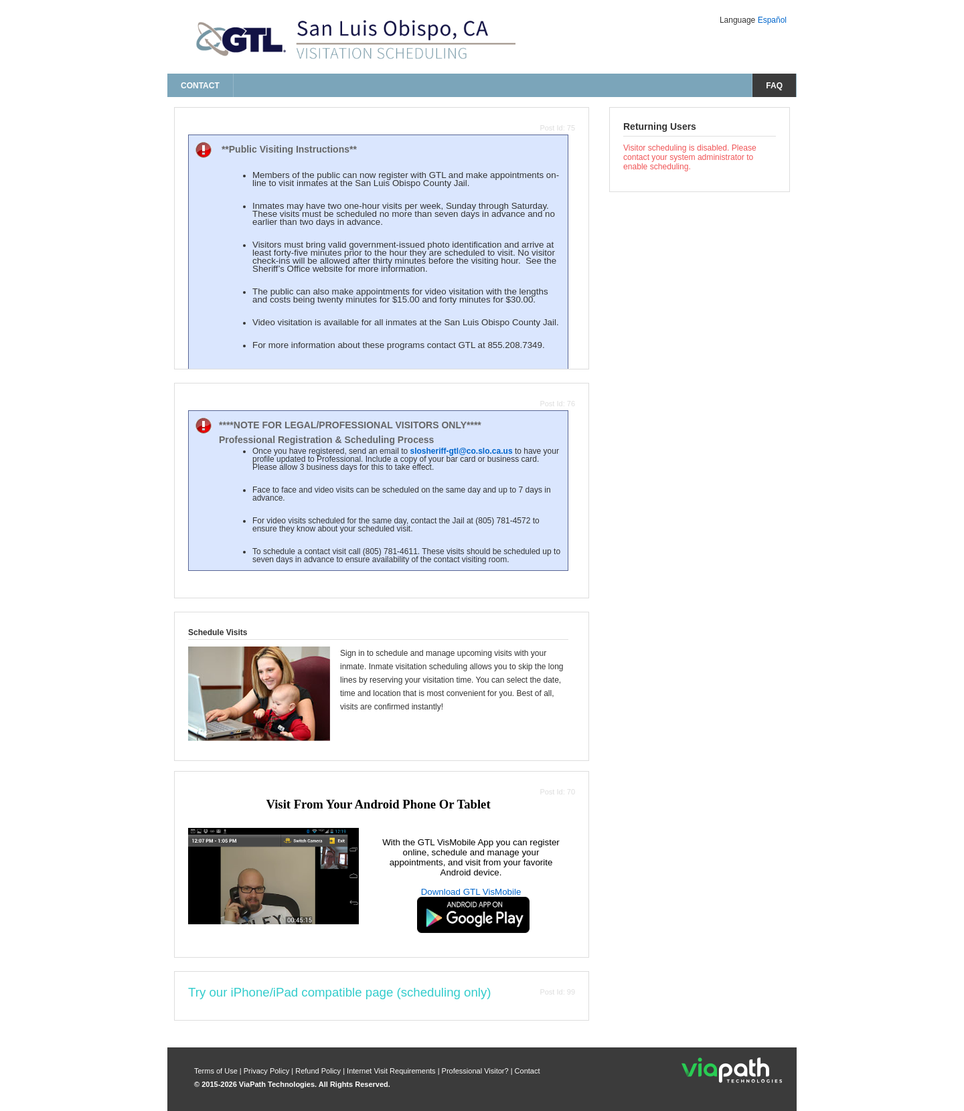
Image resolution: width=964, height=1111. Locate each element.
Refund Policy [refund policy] (318, 1071)
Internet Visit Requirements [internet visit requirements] (392, 1071)
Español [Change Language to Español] (772, 20)
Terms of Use (217, 1071)
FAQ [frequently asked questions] (774, 85)
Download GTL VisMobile (471, 892)
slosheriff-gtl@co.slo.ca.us (461, 451)
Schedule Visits (217, 632)
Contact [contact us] (200, 85)
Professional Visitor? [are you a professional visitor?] (475, 1071)
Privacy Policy (268, 1071)
